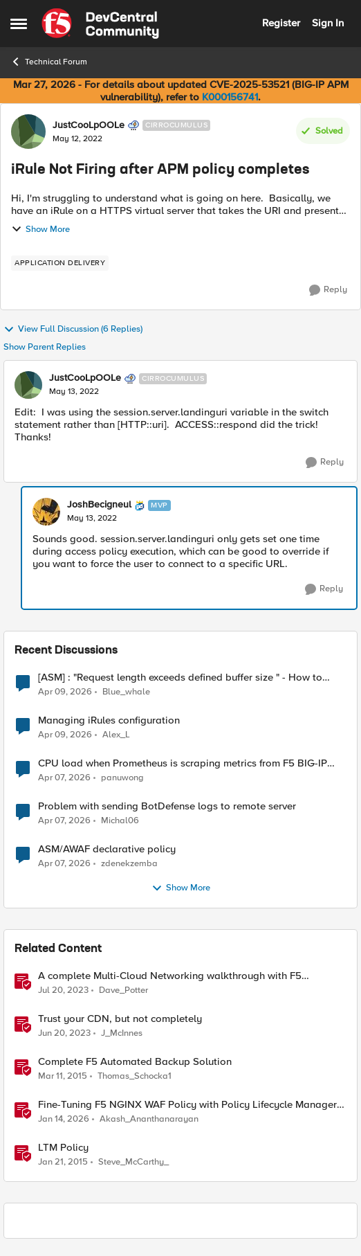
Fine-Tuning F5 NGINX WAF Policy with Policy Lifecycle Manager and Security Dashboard (187, 1105)
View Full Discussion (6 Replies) (72, 329)
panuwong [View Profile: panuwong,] (122, 777)
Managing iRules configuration (109, 720)
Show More (40, 229)
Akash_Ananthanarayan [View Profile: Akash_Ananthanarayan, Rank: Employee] (149, 1118)
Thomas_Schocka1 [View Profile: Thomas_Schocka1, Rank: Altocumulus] (135, 1075)
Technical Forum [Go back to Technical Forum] (48, 61)
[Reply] (328, 290)
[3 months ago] (65, 691)
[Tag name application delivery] (60, 263)
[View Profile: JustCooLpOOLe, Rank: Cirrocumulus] (28, 131)
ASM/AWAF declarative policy (107, 849)
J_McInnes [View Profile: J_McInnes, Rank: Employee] (121, 1033)
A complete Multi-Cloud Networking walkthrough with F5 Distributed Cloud (170, 976)
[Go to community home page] (100, 23)
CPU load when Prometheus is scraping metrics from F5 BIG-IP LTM (182, 763)
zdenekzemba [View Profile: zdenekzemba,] (129, 863)
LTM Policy (63, 1148)
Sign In (328, 23)
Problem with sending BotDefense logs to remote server (167, 806)
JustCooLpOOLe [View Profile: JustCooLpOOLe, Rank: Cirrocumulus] (88, 125)
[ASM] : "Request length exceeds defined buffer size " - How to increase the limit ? (180, 677)
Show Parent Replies (44, 347)
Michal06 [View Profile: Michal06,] (120, 820)
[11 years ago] (62, 1076)
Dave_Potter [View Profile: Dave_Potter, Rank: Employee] (123, 990)
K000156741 (230, 97)
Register (281, 23)
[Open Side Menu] (18, 23)
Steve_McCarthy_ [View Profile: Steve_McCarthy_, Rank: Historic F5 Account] (133, 1162)
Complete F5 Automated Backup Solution (135, 1062)
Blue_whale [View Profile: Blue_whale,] (126, 691)
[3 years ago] (63, 990)
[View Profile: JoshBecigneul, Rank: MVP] (46, 512)
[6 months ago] (63, 1118)
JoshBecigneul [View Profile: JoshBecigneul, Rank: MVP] (99, 504)
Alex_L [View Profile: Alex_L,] (116, 734)
